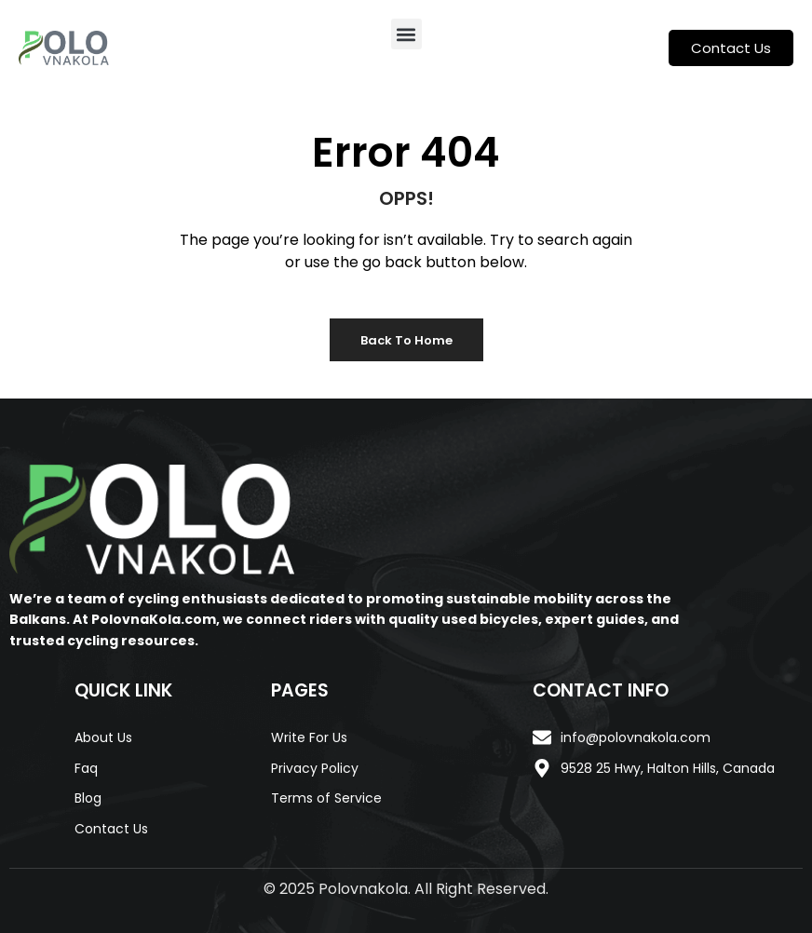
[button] (406, 34)
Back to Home (406, 340)
